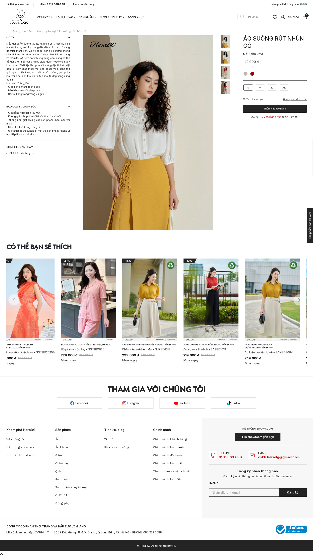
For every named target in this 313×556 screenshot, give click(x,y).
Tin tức (109, 439)
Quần (58, 471)
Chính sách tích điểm (168, 479)
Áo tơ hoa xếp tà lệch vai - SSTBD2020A (34, 352)
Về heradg (44, 17)
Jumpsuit (61, 479)
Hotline (51, 4)
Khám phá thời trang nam (288, 4)
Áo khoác (62, 447)
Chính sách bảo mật (167, 463)
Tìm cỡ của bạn (253, 99)
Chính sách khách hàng (170, 439)
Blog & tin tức (111, 17)
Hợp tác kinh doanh (20, 455)
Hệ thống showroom (18, 4)
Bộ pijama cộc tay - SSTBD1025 (89, 349)
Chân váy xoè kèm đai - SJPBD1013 (153, 349)
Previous (14, 299)
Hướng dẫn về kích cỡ (295, 99)
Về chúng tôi (15, 439)
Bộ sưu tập (64, 17)
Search (242, 17)
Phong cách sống (116, 447)
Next (299, 299)
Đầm (58, 455)
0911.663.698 (230, 457)
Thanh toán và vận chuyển (172, 471)
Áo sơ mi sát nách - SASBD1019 (211, 349)
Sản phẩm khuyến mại (71, 487)
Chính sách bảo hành (168, 447)
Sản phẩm (86, 17)
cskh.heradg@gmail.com (279, 457)
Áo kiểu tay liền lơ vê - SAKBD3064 (276, 352)
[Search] (254, 17)
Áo (57, 439)
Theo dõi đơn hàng (84, 4)
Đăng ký (292, 492)
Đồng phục (136, 17)
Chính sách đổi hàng (167, 455)
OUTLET (61, 495)
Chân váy (62, 463)
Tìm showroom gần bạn (258, 437)
